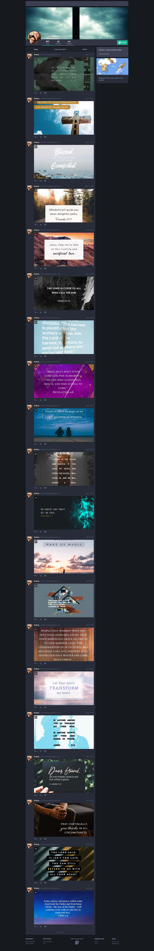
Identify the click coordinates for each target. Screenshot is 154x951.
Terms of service (30, 941)
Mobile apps (115, 943)
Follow (122, 43)
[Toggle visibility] (35, 59)
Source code (115, 941)
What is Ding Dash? (77, 939)
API (44, 943)
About (96, 941)
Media (85, 49)
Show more (60, 932)
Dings (36, 49)
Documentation (47, 941)
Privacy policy (30, 943)
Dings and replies (60, 49)
